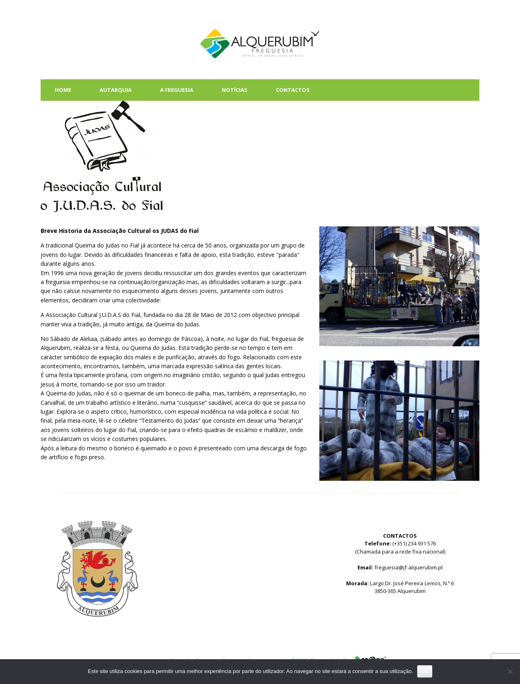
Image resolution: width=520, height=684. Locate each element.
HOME (63, 89)
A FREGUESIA (176, 89)
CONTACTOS (293, 89)
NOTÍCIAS (234, 89)
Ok (424, 671)
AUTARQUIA (116, 89)
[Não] (510, 671)
